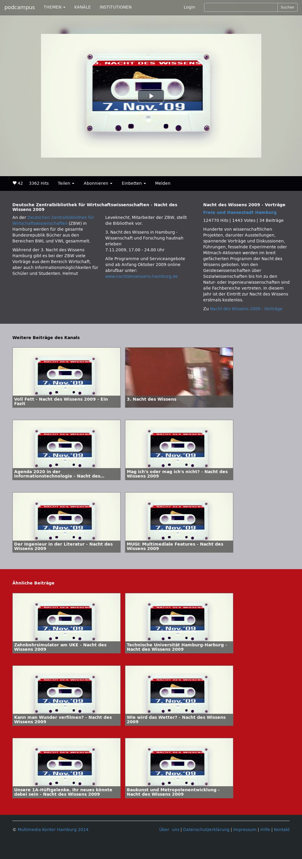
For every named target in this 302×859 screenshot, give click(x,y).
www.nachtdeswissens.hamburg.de (141, 276)
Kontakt (282, 829)
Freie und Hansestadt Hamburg (240, 212)
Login (189, 7)
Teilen (66, 183)
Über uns (169, 829)
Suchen (287, 7)
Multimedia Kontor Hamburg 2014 (53, 829)
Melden (162, 183)
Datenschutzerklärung (206, 829)
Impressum (245, 829)
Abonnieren (98, 183)
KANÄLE (82, 7)
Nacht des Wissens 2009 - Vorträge (246, 308)
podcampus (19, 7)
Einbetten (134, 183)
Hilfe (265, 829)
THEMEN (54, 7)
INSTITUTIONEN (116, 7)
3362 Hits (39, 183)
